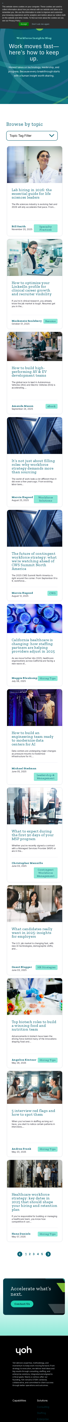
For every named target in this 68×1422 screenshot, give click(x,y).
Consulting (43, 1406)
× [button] (2, 3)
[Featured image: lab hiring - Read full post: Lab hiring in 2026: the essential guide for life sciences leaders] (34, 182)
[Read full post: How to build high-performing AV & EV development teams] (34, 360)
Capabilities (19, 1400)
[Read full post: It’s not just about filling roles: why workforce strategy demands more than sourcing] (34, 453)
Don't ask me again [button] (40, 24)
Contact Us (22, 1304)
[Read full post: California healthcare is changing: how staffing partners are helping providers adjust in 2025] (34, 632)
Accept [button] (24, 24)
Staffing (41, 1413)
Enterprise (43, 1419)
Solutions (42, 1400)
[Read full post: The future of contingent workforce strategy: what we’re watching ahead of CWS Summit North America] (34, 545)
